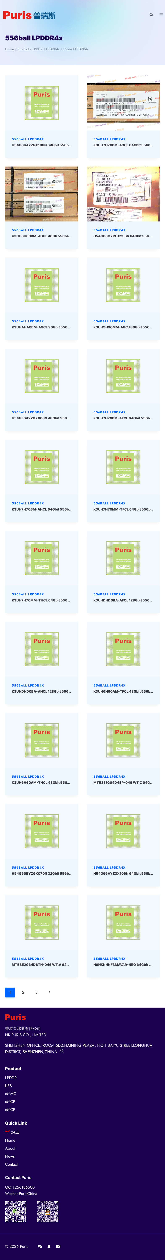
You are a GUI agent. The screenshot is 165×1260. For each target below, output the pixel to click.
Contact (11, 1164)
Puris (24, 1246)
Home (10, 1140)
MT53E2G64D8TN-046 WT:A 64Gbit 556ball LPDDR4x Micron (64, 965)
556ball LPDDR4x (28, 139)
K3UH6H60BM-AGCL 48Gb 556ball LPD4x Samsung (55, 236)
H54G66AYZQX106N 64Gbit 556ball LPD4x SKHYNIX (56, 145)
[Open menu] (161, 14)
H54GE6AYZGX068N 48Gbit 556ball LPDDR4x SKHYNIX (59, 418)
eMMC (10, 1093)
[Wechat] (40, 1247)
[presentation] (41, 103)
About (10, 1148)
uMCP (10, 1101)
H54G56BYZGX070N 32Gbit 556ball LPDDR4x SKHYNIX (58, 873)
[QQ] (49, 1247)
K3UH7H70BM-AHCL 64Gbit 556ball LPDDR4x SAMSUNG (59, 509)
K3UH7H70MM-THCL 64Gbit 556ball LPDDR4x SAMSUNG (60, 600)
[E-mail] (58, 1247)
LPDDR (11, 1078)
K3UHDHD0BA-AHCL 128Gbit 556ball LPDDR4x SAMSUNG (60, 691)
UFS (8, 1086)
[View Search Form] (151, 15)
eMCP (10, 1109)
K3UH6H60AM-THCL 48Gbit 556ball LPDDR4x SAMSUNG (60, 782)
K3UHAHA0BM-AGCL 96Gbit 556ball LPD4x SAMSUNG (57, 327)
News (10, 1156)
